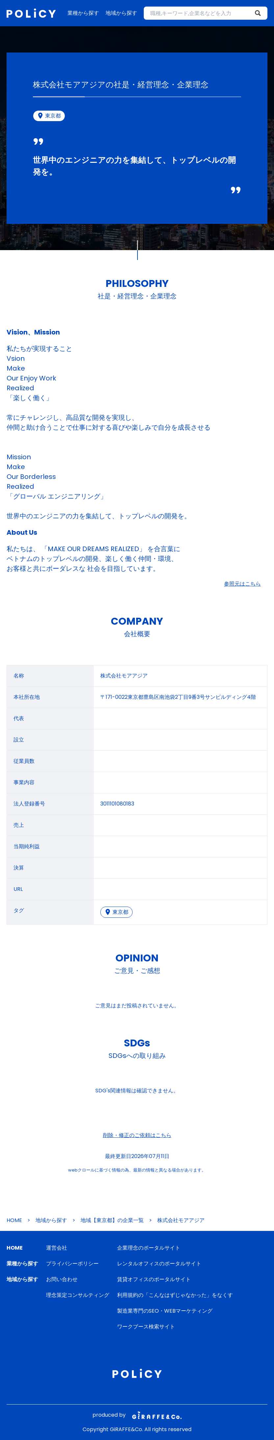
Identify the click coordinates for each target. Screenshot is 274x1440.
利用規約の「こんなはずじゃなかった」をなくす (175, 1295)
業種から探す (83, 13)
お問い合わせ (62, 1279)
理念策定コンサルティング (77, 1295)
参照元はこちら (242, 584)
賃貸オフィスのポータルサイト (154, 1279)
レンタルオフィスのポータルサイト (159, 1263)
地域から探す (121, 13)
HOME (14, 1220)
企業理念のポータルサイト (148, 1248)
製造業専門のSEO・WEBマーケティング (164, 1311)
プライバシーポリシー (72, 1263)
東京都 (116, 912)
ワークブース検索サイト (146, 1326)
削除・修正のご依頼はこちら (137, 1135)
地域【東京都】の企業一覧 (112, 1220)
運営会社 (56, 1248)
